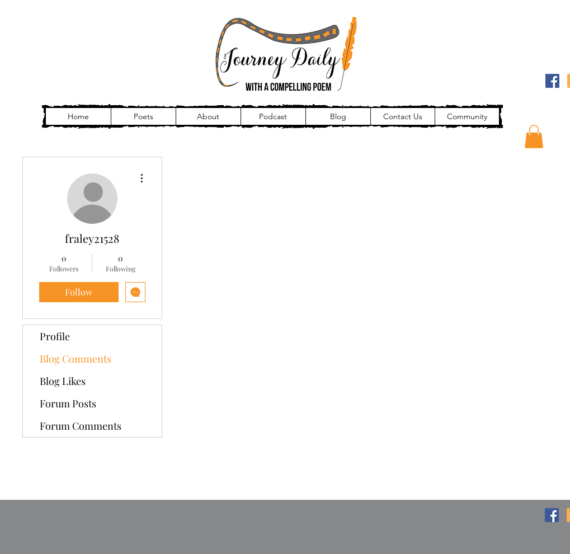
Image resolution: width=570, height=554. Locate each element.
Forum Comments (80, 426)
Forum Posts (68, 403)
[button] (534, 136)
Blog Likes (63, 381)
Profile (55, 336)
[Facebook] (552, 81)
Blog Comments (75, 358)
